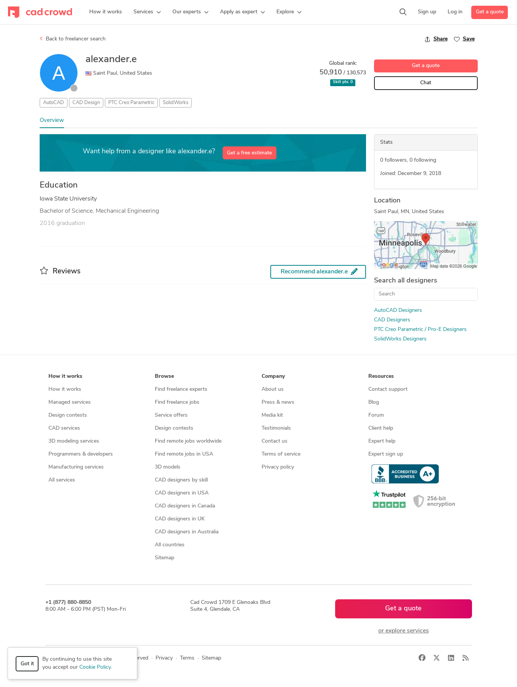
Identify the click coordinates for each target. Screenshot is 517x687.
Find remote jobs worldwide (188, 441)
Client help (380, 428)
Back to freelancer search (73, 39)
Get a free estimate (249, 153)
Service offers (171, 415)
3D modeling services (73, 441)
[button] (147, 12)
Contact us (274, 441)
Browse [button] (164, 376)
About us (273, 389)
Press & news (278, 402)
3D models (167, 467)
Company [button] (273, 376)
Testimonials (276, 428)
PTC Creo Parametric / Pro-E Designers (420, 329)
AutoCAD (53, 102)
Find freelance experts (181, 389)
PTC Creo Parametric (131, 102)
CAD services (64, 428)
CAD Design (86, 102)
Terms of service (281, 454)
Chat (425, 83)
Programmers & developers (80, 454)
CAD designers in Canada (185, 506)
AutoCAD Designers (398, 310)
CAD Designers (392, 320)
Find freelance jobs (177, 402)
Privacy (164, 658)
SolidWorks (175, 102)
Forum (376, 415)
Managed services (69, 402)
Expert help (381, 441)
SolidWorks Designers (400, 339)
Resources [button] (381, 376)
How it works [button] (65, 376)
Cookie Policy (95, 667)
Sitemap (164, 558)
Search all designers (405, 280)
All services (61, 480)
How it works (64, 389)
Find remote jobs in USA (184, 454)
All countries (170, 545)
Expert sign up (385, 454)
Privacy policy (278, 467)
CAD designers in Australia (186, 532)
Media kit (272, 415)
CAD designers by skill (181, 480)
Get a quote (490, 12)
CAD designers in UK (180, 519)
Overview (52, 121)
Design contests (67, 415)
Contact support (388, 389)
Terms (187, 658)
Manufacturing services (76, 467)
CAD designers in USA (182, 493)
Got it (27, 664)
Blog (373, 402)
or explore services (403, 631)
